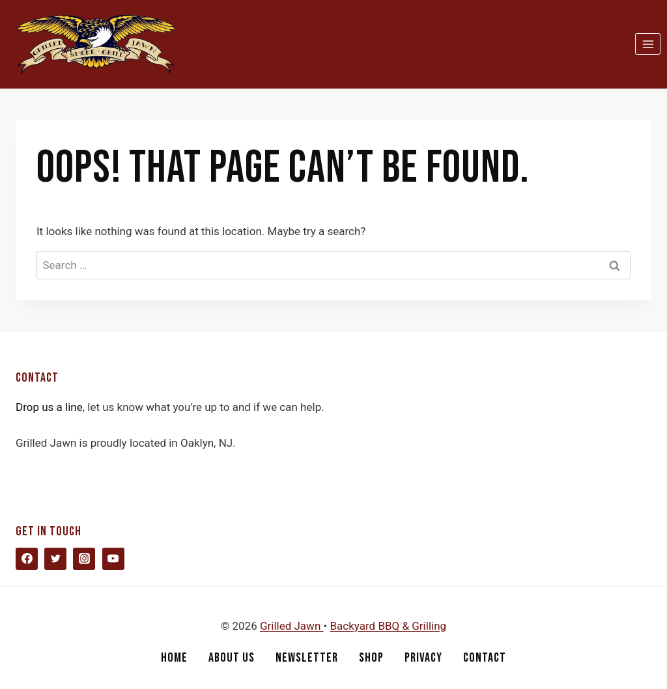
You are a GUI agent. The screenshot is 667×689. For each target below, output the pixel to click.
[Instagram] (84, 559)
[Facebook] (27, 559)
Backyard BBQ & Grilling (388, 625)
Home (174, 658)
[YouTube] (113, 559)
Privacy (423, 658)
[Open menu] (647, 44)
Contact (484, 658)
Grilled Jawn (292, 625)
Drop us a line (49, 407)
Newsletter (307, 658)
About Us (231, 658)
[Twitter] (55, 559)
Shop (371, 658)
